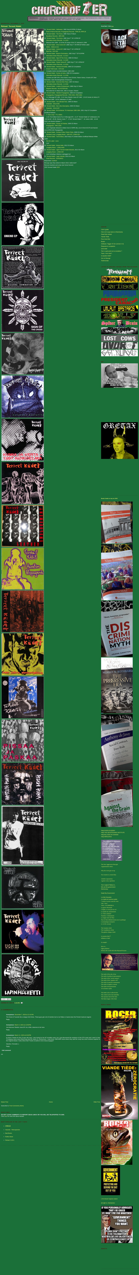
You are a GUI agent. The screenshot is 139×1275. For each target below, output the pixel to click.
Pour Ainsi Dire (105, 239)
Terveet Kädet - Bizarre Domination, (58, 53)
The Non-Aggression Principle (109, 864)
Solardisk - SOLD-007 (52, 108)
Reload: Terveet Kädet (11, 26)
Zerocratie (104, 248)
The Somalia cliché (106, 928)
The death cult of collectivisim (109, 992)
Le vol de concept (106, 924)
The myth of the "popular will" (109, 980)
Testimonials (105, 260)
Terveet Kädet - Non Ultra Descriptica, (58, 106)
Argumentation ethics (107, 866)
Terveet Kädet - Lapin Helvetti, (56, 156)
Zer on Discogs (105, 258)
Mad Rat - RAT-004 (52, 51)
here (5, 1116)
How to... (103, 946)
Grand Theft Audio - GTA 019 (55, 69)
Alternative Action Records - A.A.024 (57, 64)
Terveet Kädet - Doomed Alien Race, (58, 82)
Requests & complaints (108, 246)
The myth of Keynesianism (108, 986)
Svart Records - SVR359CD (54, 158)
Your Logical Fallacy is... (108, 885)
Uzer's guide (105, 229)
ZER (58, 167)
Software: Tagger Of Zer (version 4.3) (112, 244)
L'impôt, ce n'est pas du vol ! (109, 909)
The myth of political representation (111, 976)
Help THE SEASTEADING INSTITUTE (113, 832)
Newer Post (4, 1102)
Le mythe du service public (109, 899)
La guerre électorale (106, 907)
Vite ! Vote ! (104, 903)
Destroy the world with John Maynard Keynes (113, 950)
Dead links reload (106, 234)
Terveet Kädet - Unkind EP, (55, 49)
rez (53, 160)
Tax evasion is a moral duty (108, 874)
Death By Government (108, 893)
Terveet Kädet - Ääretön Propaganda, (58, 93)
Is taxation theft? (106, 256)
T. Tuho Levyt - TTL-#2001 (54, 114)
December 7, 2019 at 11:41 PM (24, 1014)
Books (103, 241)
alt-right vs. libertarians (108, 1203)
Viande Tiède (105, 236)
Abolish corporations (107, 879)
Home (51, 1102)
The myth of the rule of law (108, 974)
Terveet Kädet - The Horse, (55, 34)
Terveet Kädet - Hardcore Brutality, (57, 66)
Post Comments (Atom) (16, 1106)
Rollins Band (9, 1136)
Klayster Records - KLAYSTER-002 (57, 88)
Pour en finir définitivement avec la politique (113, 920)
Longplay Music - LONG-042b (55, 147)
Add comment (6, 1050)
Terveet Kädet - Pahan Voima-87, (57, 62)
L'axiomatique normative (108, 922)
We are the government (108, 887)
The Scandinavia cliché (107, 930)
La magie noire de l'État (107, 917)
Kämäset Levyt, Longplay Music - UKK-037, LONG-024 (63, 134)
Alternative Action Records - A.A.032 (57, 84)
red (56, 160)
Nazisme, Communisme (107, 915)
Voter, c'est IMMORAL (107, 905)
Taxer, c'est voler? (106, 253)
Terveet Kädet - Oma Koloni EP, (56, 45)
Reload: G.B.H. (9, 1140)
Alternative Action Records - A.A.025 (57, 60)
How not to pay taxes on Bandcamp (112, 232)
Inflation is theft (105, 938)
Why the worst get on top (108, 870)
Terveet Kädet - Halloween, (55, 29)
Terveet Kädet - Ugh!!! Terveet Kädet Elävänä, (61, 149)
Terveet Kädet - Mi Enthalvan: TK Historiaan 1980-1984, (64, 110)
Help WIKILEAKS (106, 836)
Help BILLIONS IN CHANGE (109, 834)
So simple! (104, 942)
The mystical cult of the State (109, 996)
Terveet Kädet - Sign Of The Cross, (57, 58)
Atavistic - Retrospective (12, 1130)
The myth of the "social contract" (110, 978)
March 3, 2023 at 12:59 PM (23, 1025)
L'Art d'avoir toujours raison (109, 1199)
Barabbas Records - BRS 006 (55, 36)
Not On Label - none (52, 141)
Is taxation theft (105, 936)
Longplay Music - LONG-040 (55, 152)
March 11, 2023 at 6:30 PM (23, 1035)
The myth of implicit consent (109, 984)
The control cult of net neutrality (110, 994)
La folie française (106, 897)
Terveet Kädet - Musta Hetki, (55, 145)
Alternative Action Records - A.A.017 (57, 55)
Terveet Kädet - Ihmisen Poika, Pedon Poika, (60, 132)
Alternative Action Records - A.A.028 (57, 75)
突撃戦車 (8, 1126)
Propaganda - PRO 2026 (53, 125)
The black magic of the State (109, 999)
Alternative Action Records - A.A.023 (57, 40)
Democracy (104, 889)
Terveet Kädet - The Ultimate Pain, (57, 101)
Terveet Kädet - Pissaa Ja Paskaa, (57, 123)
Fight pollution (105, 948)
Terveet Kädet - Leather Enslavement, (58, 86)
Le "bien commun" (106, 913)
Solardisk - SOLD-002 (52, 104)
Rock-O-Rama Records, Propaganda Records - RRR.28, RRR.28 (66, 31)
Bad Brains (8, 1133)
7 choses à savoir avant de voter (109, 901)
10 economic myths (106, 988)
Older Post (97, 1102)
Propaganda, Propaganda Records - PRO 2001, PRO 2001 (64, 95)
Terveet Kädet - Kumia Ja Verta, (56, 73)
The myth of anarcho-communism (110, 982)
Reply (8, 1019)
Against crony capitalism (108, 881)
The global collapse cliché (108, 932)
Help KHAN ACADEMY (108, 830)
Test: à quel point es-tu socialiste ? (111, 251)
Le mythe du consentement (108, 911)
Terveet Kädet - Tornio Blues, (55, 136)
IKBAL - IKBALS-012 (52, 47)
